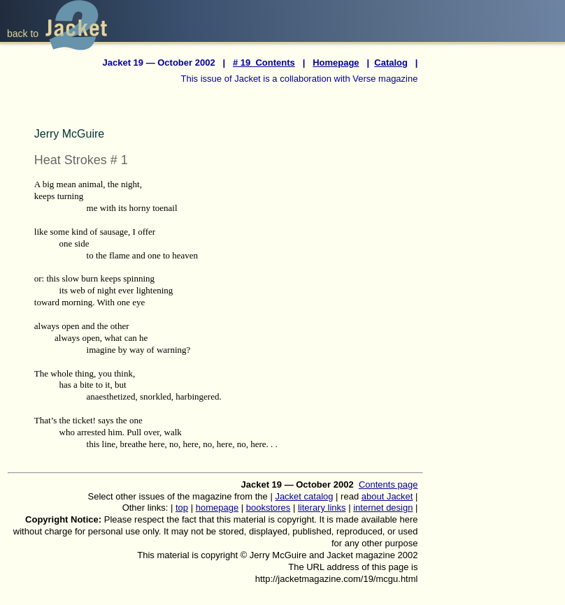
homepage (217, 507)
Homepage (336, 62)
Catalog (391, 62)
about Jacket (387, 496)
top (182, 507)
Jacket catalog (304, 496)
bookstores (268, 507)
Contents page (388, 484)
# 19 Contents (264, 62)
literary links (322, 507)
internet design (383, 507)
